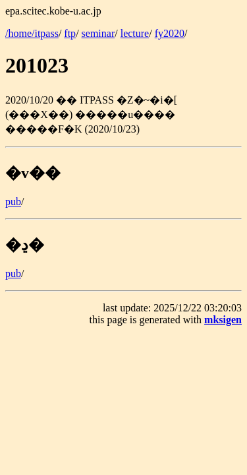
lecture (135, 33)
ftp (70, 33)
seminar (98, 33)
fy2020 (169, 33)
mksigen (223, 319)
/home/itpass (32, 33)
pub (13, 201)
